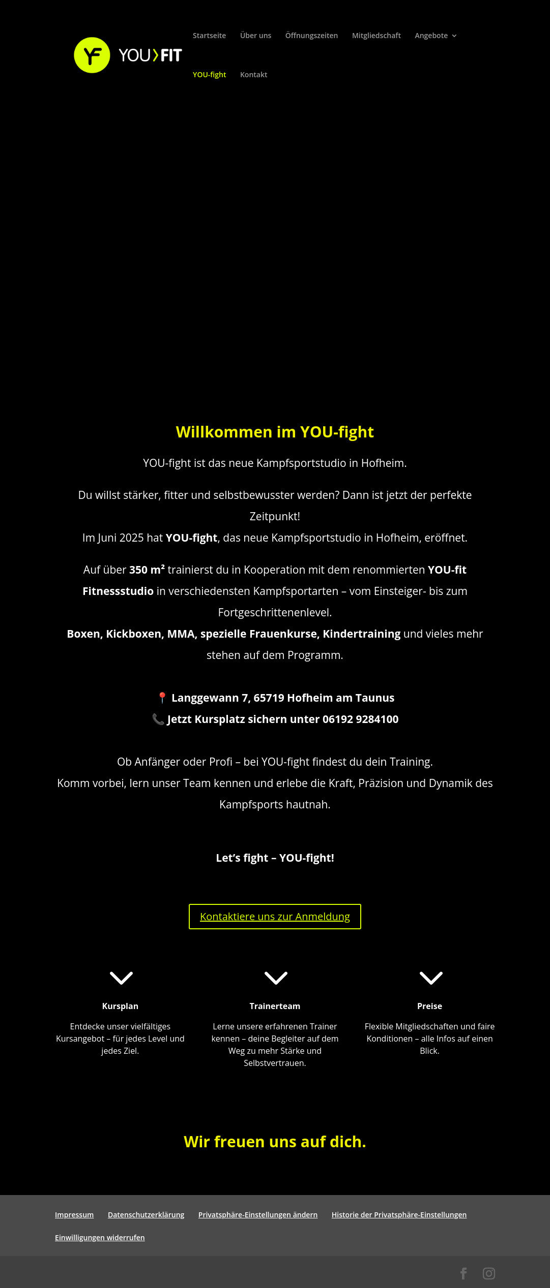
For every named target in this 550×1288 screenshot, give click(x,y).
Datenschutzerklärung (146, 1214)
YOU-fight (209, 75)
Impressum (74, 1214)
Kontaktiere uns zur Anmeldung (275, 916)
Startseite (209, 36)
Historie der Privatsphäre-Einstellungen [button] (399, 1214)
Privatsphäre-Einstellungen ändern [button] (258, 1214)
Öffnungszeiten (311, 36)
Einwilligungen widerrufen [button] (100, 1237)
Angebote (431, 36)
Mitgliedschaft (376, 36)
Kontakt (254, 75)
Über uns (255, 36)
